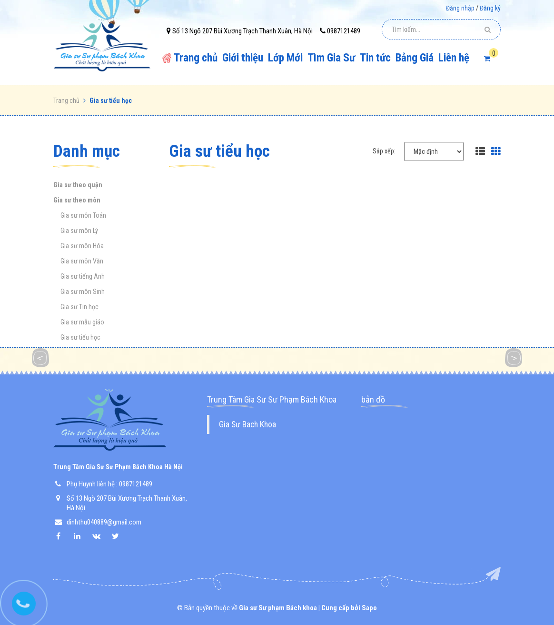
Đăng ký (490, 8)
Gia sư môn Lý (79, 230)
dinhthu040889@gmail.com (104, 522)
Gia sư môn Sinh (82, 291)
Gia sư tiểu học (80, 337)
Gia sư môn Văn (81, 261)
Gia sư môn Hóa (82, 246)
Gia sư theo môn (76, 200)
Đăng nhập (460, 8)
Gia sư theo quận (77, 185)
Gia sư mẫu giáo (82, 322)
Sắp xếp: (384, 151)
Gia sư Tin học (79, 307)
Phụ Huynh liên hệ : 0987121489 (109, 484)
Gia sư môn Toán (83, 215)
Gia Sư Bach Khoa (247, 424)
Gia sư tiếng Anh (82, 276)
